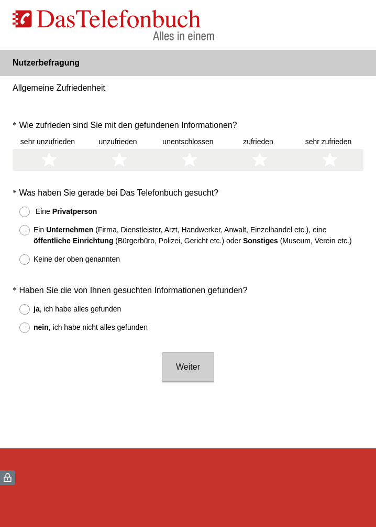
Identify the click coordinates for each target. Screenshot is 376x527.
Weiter (188, 366)
